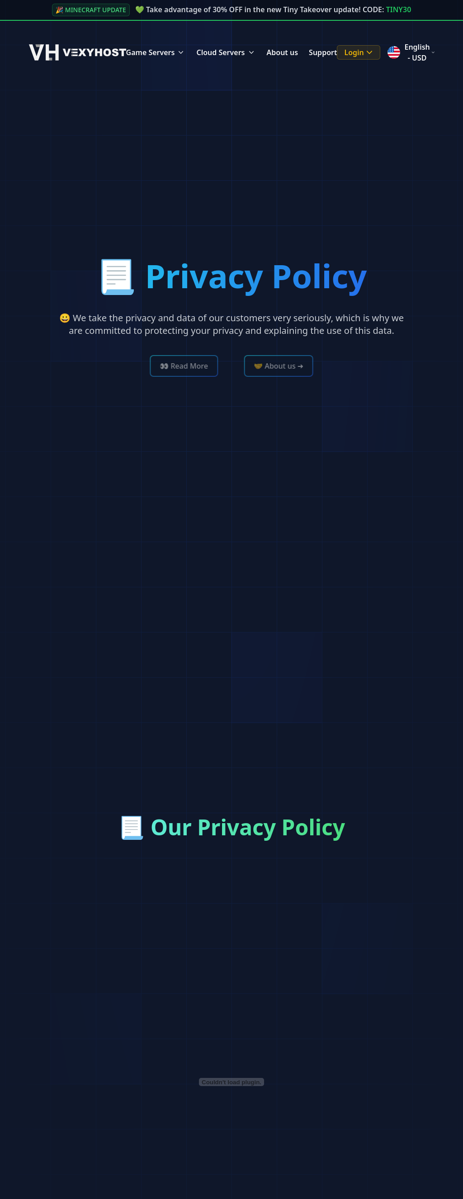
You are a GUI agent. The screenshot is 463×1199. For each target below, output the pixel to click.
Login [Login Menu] (359, 52)
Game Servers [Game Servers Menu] (156, 52)
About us (282, 52)
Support (323, 52)
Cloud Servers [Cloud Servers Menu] (225, 52)
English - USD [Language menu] (410, 52)
